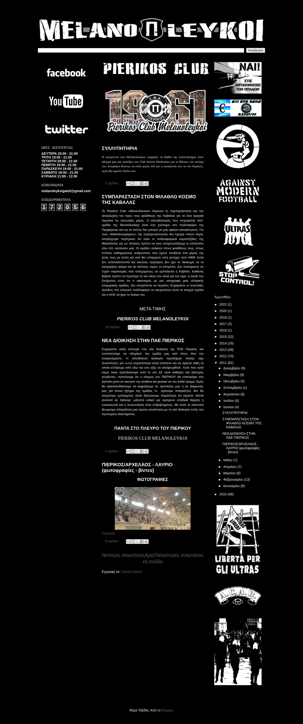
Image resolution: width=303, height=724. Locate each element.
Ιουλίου (229, 401)
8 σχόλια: (112, 541)
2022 (223, 304)
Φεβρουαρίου (233, 479)
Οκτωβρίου (232, 381)
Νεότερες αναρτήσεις (123, 555)
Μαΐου (228, 460)
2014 (223, 343)
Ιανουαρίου (232, 486)
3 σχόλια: (112, 183)
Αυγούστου (232, 394)
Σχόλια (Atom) (131, 572)
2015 (223, 337)
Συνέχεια (108, 533)
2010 (223, 494)
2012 (223, 356)
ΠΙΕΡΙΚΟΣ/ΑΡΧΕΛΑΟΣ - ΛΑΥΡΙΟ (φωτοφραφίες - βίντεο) (137, 467)
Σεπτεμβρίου (233, 387)
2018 (223, 317)
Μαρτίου (229, 473)
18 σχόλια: (113, 327)
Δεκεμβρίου (232, 368)
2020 (223, 311)
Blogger (167, 710)
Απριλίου (230, 467)
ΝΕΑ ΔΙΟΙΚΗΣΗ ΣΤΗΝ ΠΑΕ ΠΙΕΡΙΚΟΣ (143, 340)
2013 (223, 350)
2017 (223, 324)
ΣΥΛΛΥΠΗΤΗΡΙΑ (120, 148)
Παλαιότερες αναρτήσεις (179, 555)
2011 (223, 363)
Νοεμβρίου (231, 375)
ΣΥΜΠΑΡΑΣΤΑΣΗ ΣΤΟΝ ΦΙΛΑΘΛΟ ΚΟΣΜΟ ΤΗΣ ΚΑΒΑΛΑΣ (242, 423)
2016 (223, 330)
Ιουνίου (229, 407)
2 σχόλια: (112, 451)
